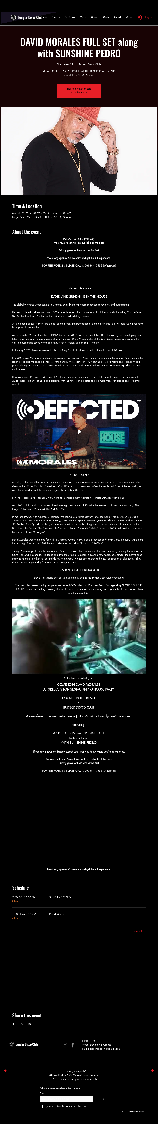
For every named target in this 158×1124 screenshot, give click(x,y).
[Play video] (79, 431)
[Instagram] (65, 1045)
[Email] (65, 1099)
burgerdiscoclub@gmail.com (105, 1048)
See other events (79, 92)
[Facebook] (73, 1045)
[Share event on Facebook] (13, 1024)
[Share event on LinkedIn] (29, 1024)
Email (43, 1093)
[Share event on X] (21, 1024)
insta (99, 1075)
